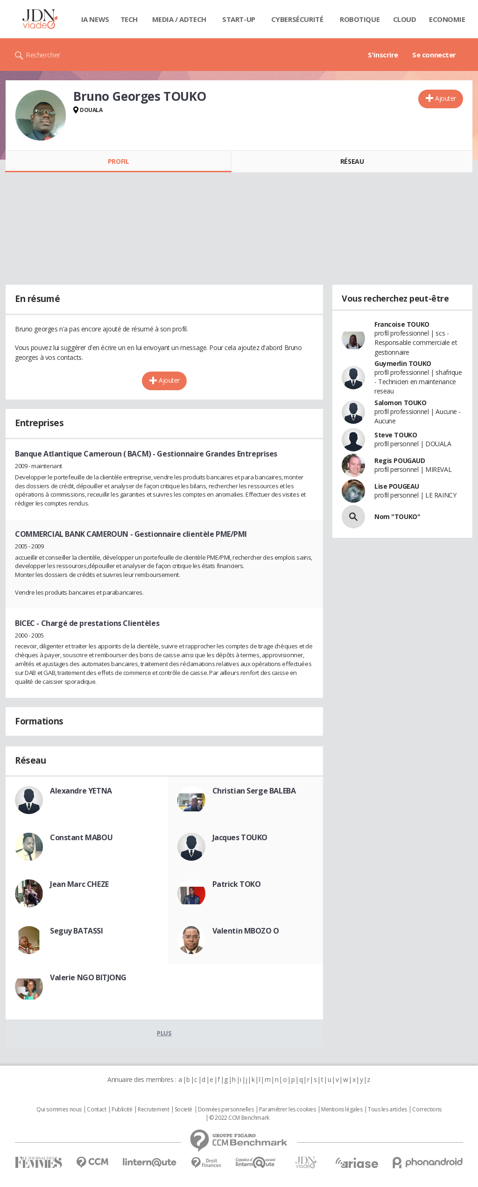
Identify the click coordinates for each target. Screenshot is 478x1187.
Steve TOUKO (395, 434)
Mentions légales (341, 1109)
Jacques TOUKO (240, 837)
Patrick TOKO (236, 884)
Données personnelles (226, 1109)
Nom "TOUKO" (397, 516)
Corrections (426, 1109)
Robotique (360, 19)
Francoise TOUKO (401, 324)
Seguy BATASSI (76, 931)
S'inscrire (383, 54)
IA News (95, 19)
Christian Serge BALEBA (254, 791)
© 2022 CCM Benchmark (239, 1118)
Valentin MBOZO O (245, 931)
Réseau (352, 161)
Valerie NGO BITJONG (88, 977)
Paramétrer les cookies (287, 1109)
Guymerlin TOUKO (402, 363)
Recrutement (153, 1109)
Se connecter (434, 54)
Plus (164, 1033)
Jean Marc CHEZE (79, 884)
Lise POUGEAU (396, 486)
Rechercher (43, 54)
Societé (183, 1109)
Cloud (404, 19)
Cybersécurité (297, 19)
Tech (129, 19)
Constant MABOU (81, 837)
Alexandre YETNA (81, 791)
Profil (118, 161)
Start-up (238, 19)
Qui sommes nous (59, 1109)
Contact (96, 1109)
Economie (447, 19)
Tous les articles (387, 1109)
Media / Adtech (179, 19)
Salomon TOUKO (400, 402)
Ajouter (445, 98)
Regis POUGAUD (399, 460)
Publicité (122, 1109)
